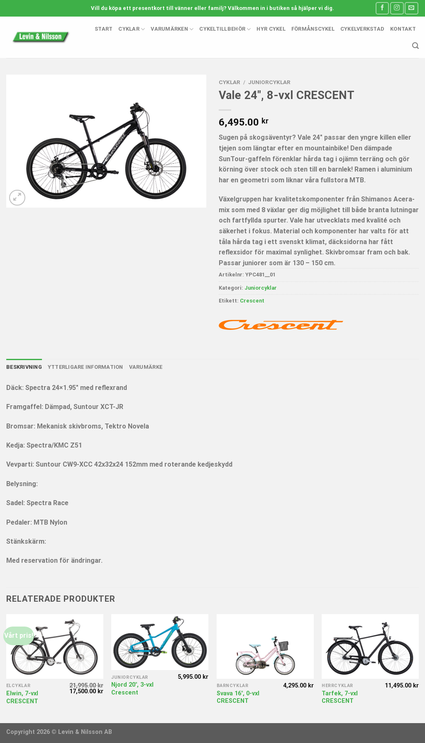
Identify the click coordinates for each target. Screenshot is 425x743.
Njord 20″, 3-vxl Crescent (132, 688)
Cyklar (131, 29)
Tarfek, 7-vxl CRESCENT (340, 697)
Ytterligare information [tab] (85, 367)
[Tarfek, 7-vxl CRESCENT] (370, 646)
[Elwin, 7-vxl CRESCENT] (54, 646)
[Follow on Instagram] (396, 8)
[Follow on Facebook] (382, 8)
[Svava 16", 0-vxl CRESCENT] (265, 646)
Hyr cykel (270, 29)
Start (103, 29)
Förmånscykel (313, 29)
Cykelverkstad (362, 29)
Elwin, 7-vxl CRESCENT (22, 697)
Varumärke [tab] (145, 367)
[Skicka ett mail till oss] (411, 8)
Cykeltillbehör (225, 29)
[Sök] (415, 46)
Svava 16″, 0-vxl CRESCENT (238, 697)
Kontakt (403, 29)
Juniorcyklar (269, 82)
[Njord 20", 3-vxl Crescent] (159, 642)
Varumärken (172, 29)
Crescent (252, 301)
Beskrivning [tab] (24, 367)
